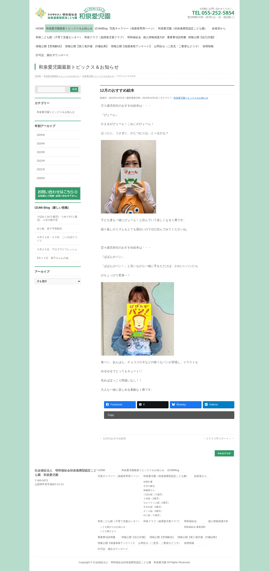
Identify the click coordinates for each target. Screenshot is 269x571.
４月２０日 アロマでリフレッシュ (57, 249)
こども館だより (107, 531)
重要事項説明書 (106, 537)
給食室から (199, 476)
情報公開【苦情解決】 (162, 537)
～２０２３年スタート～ (218, 438)
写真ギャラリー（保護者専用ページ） (119, 476)
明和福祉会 (190, 521)
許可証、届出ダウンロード (113, 549)
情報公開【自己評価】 (134, 537)
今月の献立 (149, 486)
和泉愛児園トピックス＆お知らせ (191, 98)
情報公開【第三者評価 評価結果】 (198, 537)
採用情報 (189, 543)
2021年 (41, 169)
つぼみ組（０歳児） (153, 494)
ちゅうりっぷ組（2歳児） (156, 502)
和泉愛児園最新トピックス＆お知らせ (142, 470)
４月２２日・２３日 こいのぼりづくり (57, 239)
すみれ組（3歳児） (153, 507)
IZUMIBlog (173, 470)
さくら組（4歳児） (153, 511)
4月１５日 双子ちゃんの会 (54, 258)
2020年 (41, 178)
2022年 (41, 160)
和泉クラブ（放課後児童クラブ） (162, 521)
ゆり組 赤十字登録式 (49, 228)
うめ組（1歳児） (152, 498)
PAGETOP (224, 453)
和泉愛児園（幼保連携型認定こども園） (166, 476)
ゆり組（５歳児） (152, 515)
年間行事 (148, 482)
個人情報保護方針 (218, 521)
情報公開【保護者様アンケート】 (117, 543)
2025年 (41, 135)
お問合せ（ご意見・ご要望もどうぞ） (159, 543)
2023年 (41, 152)
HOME (101, 470)
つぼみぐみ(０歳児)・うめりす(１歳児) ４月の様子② (57, 218)
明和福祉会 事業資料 (195, 527)
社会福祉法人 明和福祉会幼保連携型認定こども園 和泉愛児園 (129, 562)
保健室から (149, 490)
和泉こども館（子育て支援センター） (119, 521)
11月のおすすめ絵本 (113, 438)
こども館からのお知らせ (111, 527)
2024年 (41, 143)
